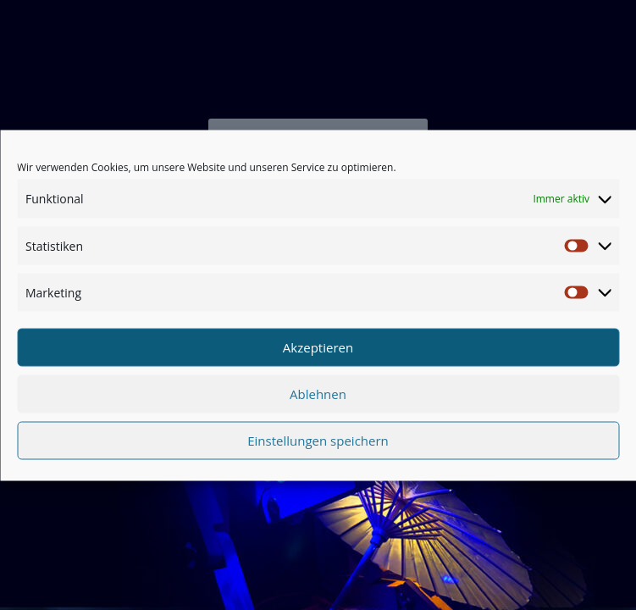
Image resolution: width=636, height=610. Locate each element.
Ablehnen (318, 398)
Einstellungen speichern (318, 444)
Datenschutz (249, 564)
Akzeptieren (318, 351)
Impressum (322, 564)
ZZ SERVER (391, 564)
